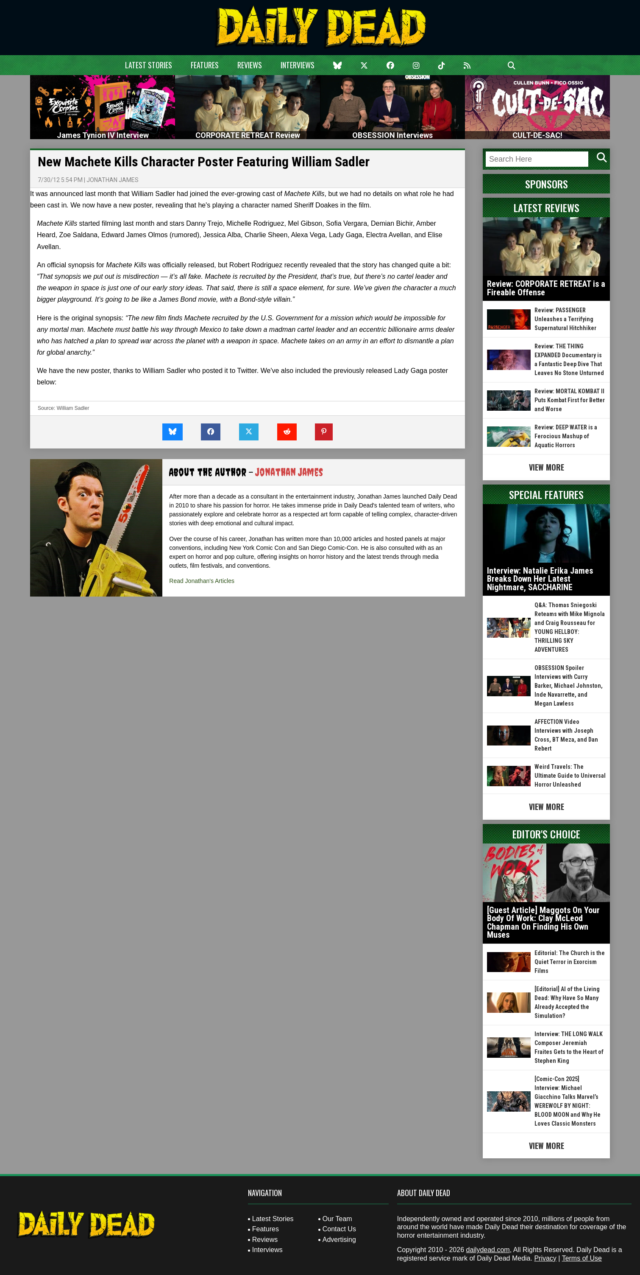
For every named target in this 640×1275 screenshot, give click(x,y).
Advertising (339, 1239)
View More (546, 467)
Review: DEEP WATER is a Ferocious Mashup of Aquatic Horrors (565, 436)
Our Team (337, 1218)
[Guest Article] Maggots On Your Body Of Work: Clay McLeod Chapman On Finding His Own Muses (543, 922)
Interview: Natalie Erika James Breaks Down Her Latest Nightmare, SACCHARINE (540, 579)
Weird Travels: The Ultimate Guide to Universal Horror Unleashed (570, 775)
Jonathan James (112, 180)
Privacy (545, 1258)
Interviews (297, 64)
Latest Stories (148, 64)
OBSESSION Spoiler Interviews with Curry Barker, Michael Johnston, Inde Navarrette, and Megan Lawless (568, 685)
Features (205, 64)
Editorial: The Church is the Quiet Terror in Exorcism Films (569, 962)
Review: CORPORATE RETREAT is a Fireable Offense (546, 288)
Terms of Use (582, 1258)
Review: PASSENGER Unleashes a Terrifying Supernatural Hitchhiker (565, 319)
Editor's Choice (546, 833)
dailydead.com (488, 1249)
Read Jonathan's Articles (201, 580)
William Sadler (73, 408)
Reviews (249, 64)
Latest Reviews (546, 207)
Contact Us (339, 1229)
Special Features (546, 494)
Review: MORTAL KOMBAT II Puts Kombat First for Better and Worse (569, 400)
